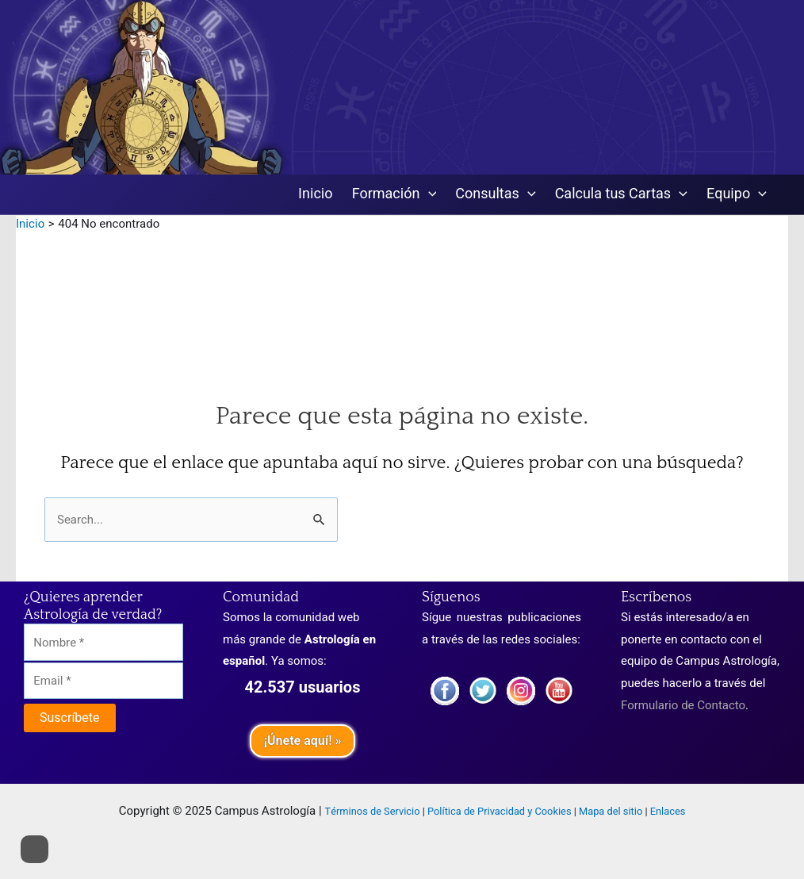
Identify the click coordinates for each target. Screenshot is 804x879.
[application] (428, 195)
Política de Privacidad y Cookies (499, 811)
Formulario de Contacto (683, 705)
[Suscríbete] (70, 718)
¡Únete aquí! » (302, 740)
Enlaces (668, 811)
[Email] (103, 681)
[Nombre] (103, 642)
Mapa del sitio (610, 811)
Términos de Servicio (372, 811)
